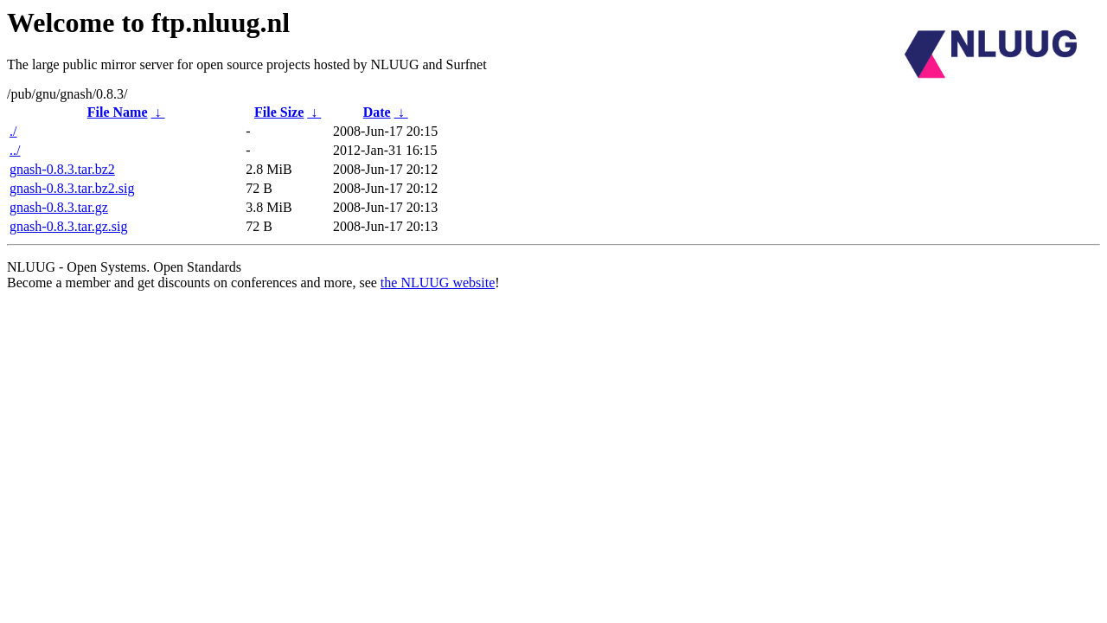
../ (15, 150)
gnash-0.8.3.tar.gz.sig (68, 226)
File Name (117, 112)
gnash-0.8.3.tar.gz (59, 207)
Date (377, 112)
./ (13, 131)
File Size (279, 112)
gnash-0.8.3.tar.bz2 (62, 169)
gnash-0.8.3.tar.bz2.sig (72, 188)
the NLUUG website (438, 282)
